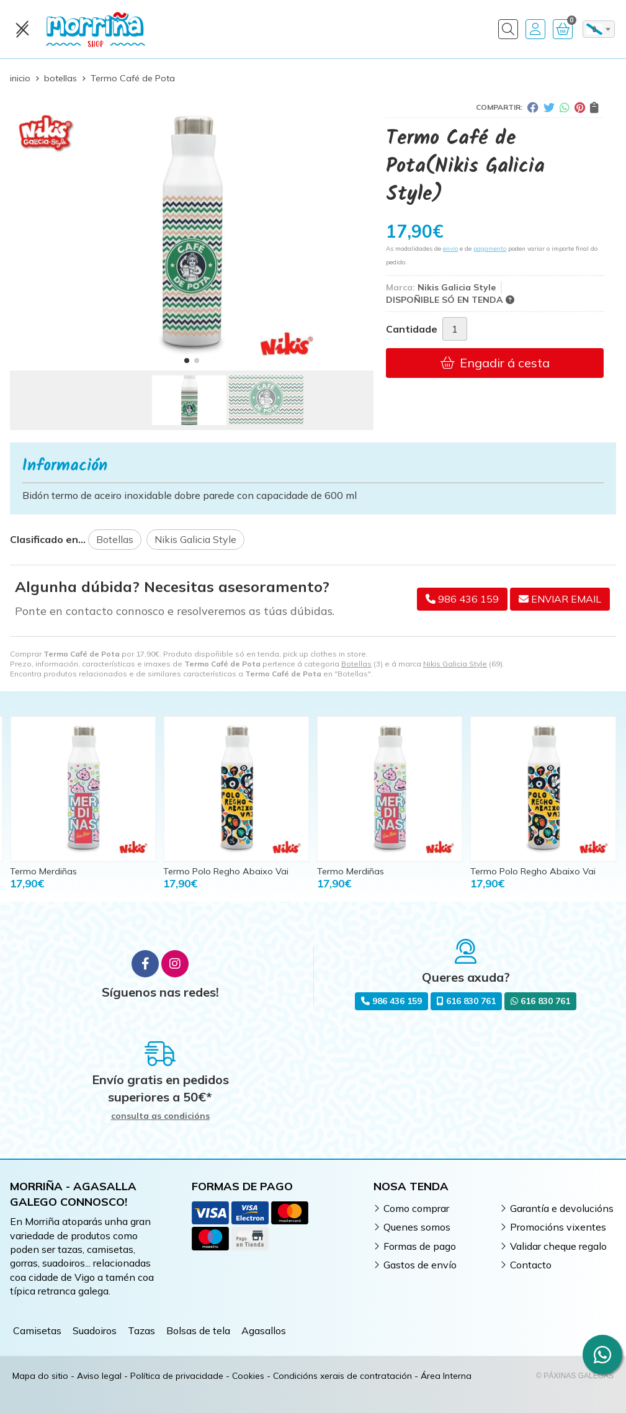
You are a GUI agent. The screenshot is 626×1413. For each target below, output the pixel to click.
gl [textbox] (594, 29)
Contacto (531, 1264)
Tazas (141, 1330)
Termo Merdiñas (43, 871)
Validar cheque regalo (558, 1246)
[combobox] (599, 29)
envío (450, 248)
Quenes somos (416, 1227)
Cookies (248, 1375)
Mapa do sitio (40, 1375)
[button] (186, 360)
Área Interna (446, 1375)
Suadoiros (95, 1330)
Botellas (356, 663)
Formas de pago (419, 1246)
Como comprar (416, 1208)
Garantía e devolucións (562, 1208)
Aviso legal (99, 1375)
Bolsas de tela (198, 1330)
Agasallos (263, 1330)
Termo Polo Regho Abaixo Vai (225, 871)
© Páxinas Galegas (575, 1375)
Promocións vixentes (558, 1227)
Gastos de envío (420, 1264)
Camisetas (37, 1330)
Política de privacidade (176, 1375)
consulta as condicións (160, 1116)
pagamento (489, 248)
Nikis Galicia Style (455, 663)
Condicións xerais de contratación (342, 1375)
